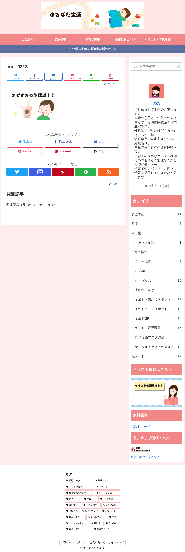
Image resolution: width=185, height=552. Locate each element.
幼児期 (158, 271)
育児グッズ (158, 280)
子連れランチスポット (158, 309)
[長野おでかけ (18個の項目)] (79, 480)
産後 (156, 224)
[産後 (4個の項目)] (90, 499)
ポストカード (140, 426)
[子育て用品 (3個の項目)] (91, 505)
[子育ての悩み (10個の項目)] (79, 487)
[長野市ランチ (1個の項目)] (106, 529)
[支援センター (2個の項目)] (110, 511)
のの (156, 103)
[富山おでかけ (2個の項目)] (96, 517)
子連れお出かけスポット (158, 299)
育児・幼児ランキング (145, 457)
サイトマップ (116, 542)
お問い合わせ (97, 542)
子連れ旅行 (158, 318)
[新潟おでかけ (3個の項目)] (90, 511)
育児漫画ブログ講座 (158, 337)
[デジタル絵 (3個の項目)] (110, 505)
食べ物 (156, 233)
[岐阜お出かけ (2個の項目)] (75, 517)
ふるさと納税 (158, 243)
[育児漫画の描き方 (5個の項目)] (79, 493)
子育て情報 (156, 252)
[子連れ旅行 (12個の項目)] (107, 480)
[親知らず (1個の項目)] (112, 523)
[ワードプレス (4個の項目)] (107, 493)
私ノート (156, 356)
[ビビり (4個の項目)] (73, 499)
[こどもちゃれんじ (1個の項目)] (77, 523)
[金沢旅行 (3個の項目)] (73, 505)
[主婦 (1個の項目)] (114, 517)
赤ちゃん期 (158, 262)
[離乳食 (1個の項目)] (97, 523)
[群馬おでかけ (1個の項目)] (78, 529)
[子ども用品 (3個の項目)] (109, 499)
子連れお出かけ (156, 290)
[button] (179, 66)
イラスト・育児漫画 (156, 328)
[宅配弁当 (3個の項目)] (72, 511)
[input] (156, 66)
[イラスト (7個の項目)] (107, 487)
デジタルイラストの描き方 (158, 347)
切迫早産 (156, 214)
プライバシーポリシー (73, 542)
